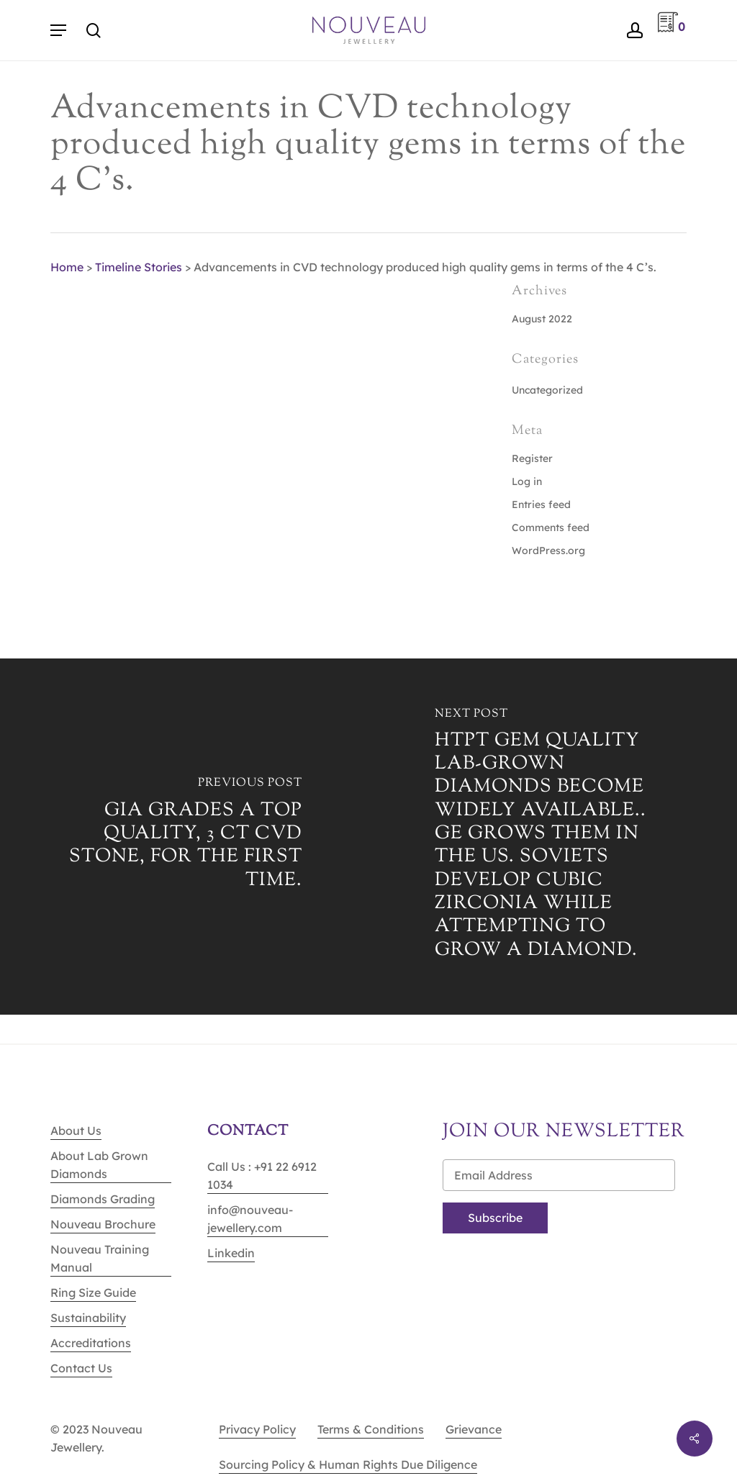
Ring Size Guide (93, 1292)
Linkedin (231, 1253)
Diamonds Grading (102, 1199)
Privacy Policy (257, 1429)
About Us (75, 1130)
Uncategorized (547, 390)
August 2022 (542, 318)
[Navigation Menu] (58, 30)
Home (66, 267)
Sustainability (88, 1317)
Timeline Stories (138, 267)
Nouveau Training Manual (99, 1258)
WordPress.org (548, 550)
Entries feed (541, 504)
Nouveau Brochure (102, 1224)
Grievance (474, 1429)
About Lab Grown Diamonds (99, 1165)
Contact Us (81, 1368)
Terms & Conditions (370, 1429)
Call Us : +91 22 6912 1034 (262, 1175)
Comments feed (550, 527)
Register (532, 458)
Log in (527, 481)
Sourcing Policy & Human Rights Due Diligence (348, 1464)
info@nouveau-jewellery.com (250, 1219)
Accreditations (90, 1343)
